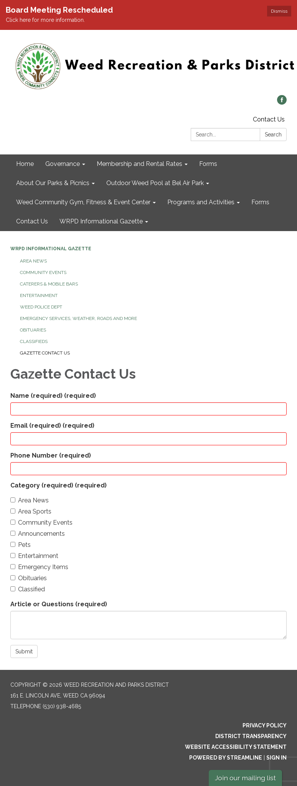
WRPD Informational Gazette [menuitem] (101, 221)
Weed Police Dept (41, 307)
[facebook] (282, 102)
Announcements (37, 533)
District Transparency (251, 736)
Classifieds (34, 341)
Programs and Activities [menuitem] (200, 202)
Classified (27, 589)
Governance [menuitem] (62, 163)
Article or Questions (58, 604)
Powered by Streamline (225, 758)
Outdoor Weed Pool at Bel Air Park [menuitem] (155, 183)
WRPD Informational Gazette (50, 248)
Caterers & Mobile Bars (49, 284)
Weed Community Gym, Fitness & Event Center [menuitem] (83, 202)
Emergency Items (39, 567)
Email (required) (52, 425)
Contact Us (269, 119)
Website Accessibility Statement (236, 747)
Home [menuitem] (25, 163)
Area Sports (30, 511)
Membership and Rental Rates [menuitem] (139, 163)
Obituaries (33, 330)
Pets (20, 544)
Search (273, 134)
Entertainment (39, 295)
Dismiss (279, 11)
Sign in (276, 758)
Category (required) (58, 485)
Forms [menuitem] (208, 163)
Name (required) (53, 395)
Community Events (43, 272)
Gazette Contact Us (45, 353)
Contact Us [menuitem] (32, 221)
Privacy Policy (265, 725)
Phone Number (50, 455)
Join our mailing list (245, 778)
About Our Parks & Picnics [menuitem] (52, 183)
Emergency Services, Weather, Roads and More (78, 318)
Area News (33, 261)
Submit (24, 651)
